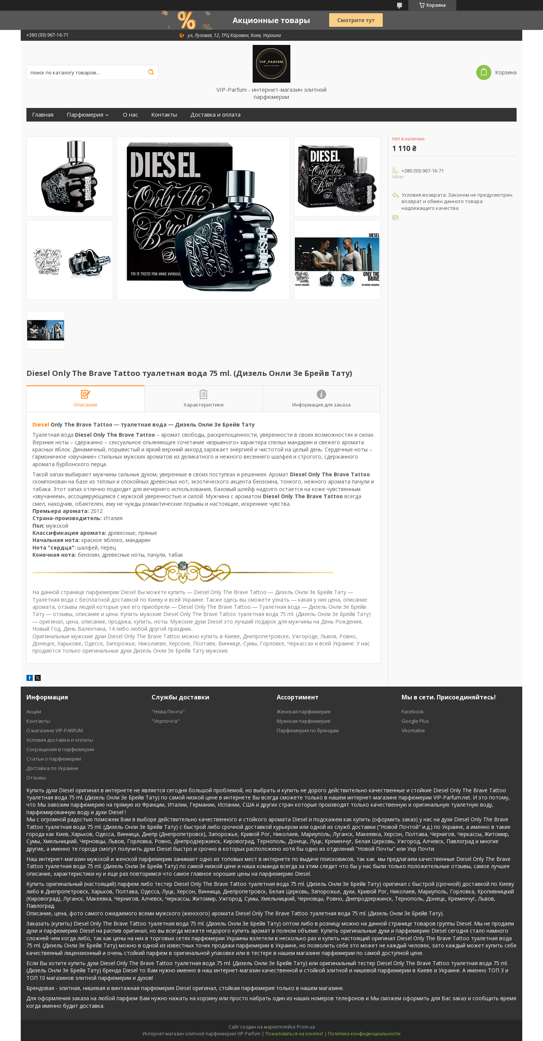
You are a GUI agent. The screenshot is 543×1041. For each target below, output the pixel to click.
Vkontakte (413, 730)
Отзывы (36, 777)
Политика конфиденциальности (364, 1033)
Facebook (413, 711)
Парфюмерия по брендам (308, 730)
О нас (130, 114)
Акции (33, 711)
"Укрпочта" (165, 721)
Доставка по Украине (52, 768)
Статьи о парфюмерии (53, 758)
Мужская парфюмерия (303, 721)
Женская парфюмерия (303, 711)
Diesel (40, 424)
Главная (43, 114)
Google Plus (415, 721)
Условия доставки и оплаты (59, 739)
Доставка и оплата (215, 114)
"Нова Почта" (168, 711)
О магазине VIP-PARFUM (54, 730)
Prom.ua (306, 1027)
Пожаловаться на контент (294, 1033)
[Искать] (150, 72)
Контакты (164, 114)
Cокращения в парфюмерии (60, 749)
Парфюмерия (85, 114)
